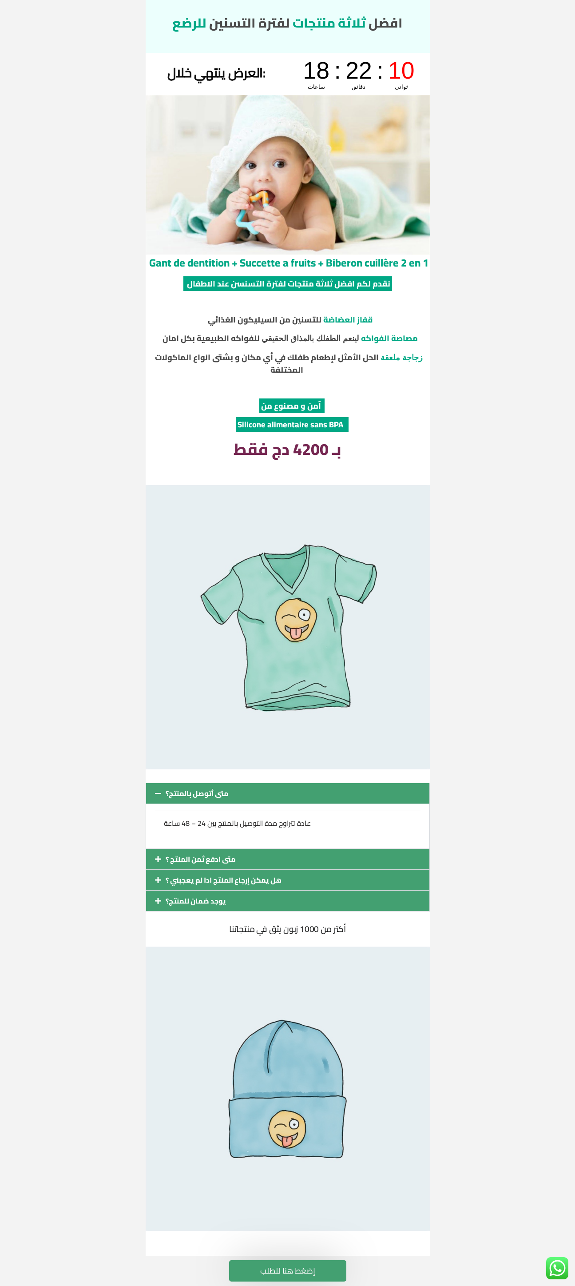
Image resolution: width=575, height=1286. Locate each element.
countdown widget (358, 74)
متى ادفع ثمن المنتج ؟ (201, 859)
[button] (287, 793)
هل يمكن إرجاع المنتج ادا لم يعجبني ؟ (224, 880)
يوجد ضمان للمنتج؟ (196, 901)
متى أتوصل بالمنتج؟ (197, 793)
